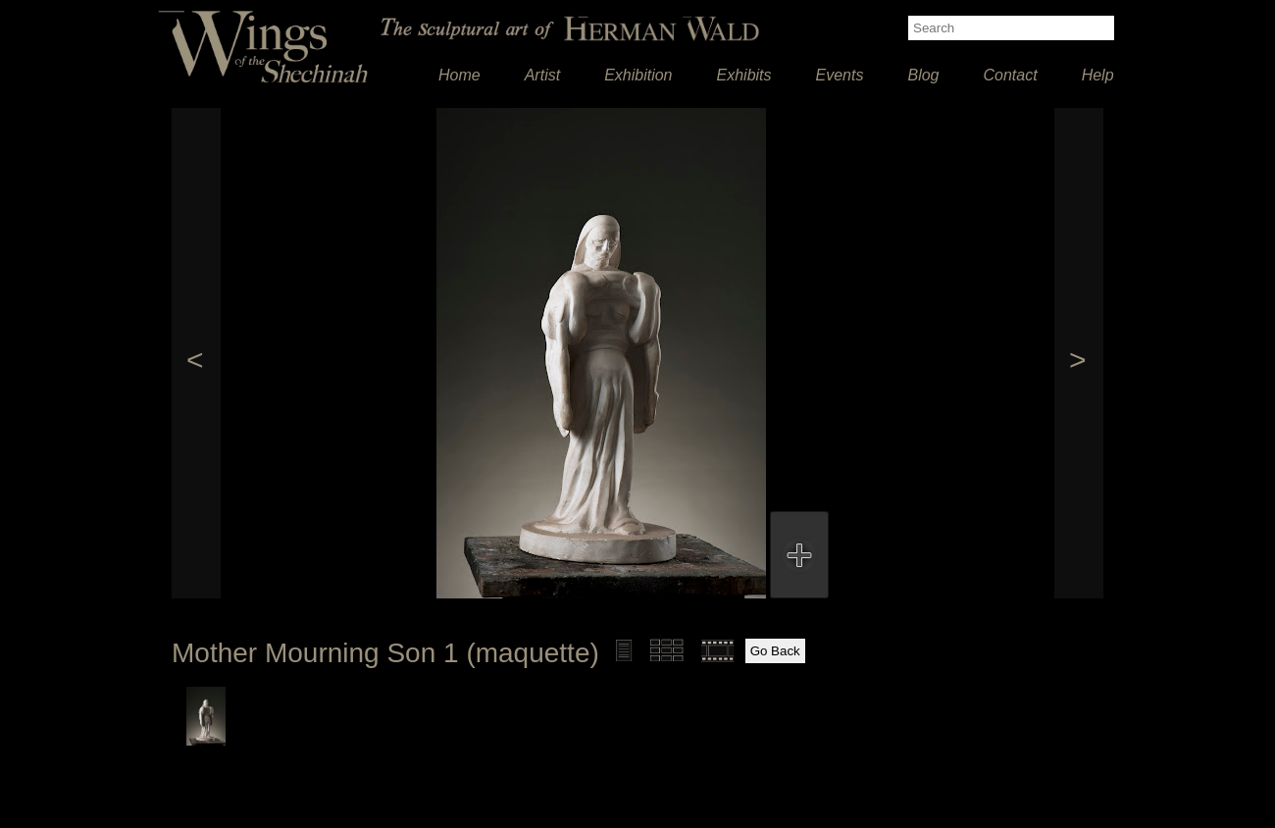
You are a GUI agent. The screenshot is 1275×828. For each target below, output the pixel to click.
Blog (923, 75)
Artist (542, 75)
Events (840, 75)
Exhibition (638, 75)
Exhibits (744, 75)
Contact (1011, 75)
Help (1098, 75)
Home (459, 75)
